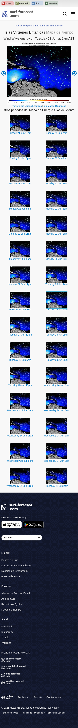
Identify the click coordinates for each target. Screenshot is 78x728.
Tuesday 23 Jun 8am (56, 309)
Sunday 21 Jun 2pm (56, 133)
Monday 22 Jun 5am (20, 208)
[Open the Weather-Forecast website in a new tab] (51, 3)
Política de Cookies (55, 713)
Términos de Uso (9, 713)
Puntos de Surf (9, 560)
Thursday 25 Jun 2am (56, 486)
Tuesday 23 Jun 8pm (56, 360)
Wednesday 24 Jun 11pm (20, 486)
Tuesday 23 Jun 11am (20, 334)
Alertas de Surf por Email (15, 593)
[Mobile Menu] (73, 14)
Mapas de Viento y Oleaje (16, 565)
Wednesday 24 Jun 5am (20, 410)
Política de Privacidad (32, 713)
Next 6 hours (74, 73)
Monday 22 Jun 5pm (20, 259)
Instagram (7, 631)
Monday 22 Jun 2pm (56, 233)
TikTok (5, 637)
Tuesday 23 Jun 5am (20, 309)
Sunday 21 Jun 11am (20, 133)
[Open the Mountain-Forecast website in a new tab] (22, 3)
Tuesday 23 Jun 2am (56, 284)
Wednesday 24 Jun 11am (20, 435)
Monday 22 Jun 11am (20, 233)
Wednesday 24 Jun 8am (56, 410)
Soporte (37, 697)
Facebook (7, 626)
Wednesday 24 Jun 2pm (56, 435)
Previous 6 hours (3, 73)
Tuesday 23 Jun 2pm (56, 334)
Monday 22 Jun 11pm (20, 284)
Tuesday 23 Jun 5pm (20, 360)
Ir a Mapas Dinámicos (55, 106)
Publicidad (23, 697)
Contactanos (53, 697)
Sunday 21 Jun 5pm (20, 158)
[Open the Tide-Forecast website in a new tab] (37, 3)
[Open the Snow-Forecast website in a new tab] (7, 3)
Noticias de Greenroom (14, 570)
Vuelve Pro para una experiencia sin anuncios (39, 25)
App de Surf (8, 598)
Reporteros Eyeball (12, 604)
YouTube (6, 642)
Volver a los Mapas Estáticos (27, 106)
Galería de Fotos (10, 576)
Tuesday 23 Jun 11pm (20, 385)
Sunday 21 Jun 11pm (20, 183)
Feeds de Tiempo (11, 609)
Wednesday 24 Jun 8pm (56, 460)
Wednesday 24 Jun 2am (56, 385)
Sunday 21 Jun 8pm (56, 158)
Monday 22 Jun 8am (56, 208)
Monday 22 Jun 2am (56, 183)
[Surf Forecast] (17, 13)
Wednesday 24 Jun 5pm (20, 460)
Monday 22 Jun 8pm (56, 259)
